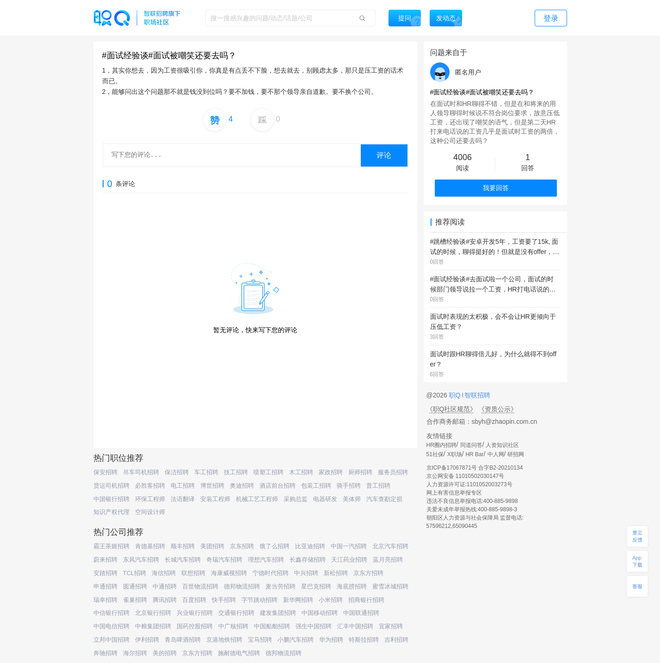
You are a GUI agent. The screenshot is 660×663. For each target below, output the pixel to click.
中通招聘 (165, 586)
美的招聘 (165, 653)
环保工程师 (150, 499)
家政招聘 (331, 472)
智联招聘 (477, 395)
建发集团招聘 (278, 612)
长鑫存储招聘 (308, 559)
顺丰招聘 (183, 546)
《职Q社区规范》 (451, 409)
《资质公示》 (497, 409)
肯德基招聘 (150, 546)
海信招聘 (164, 573)
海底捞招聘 (352, 586)
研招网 (515, 454)
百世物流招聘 (200, 586)
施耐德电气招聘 (239, 653)
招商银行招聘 (366, 599)
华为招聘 (331, 639)
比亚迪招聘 (310, 546)
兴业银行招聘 (195, 612)
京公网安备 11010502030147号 (465, 476)
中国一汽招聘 (349, 546)
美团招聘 (212, 546)
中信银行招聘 (111, 612)
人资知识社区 (502, 445)
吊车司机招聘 (141, 472)
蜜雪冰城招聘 (390, 586)
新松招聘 (336, 573)
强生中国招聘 (314, 626)
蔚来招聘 (105, 559)
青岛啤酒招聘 (183, 639)
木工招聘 (301, 472)
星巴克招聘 (316, 586)
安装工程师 (215, 499)
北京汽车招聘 (390, 546)
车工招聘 (206, 472)
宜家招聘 (391, 626)
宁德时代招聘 (271, 573)
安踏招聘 (105, 573)
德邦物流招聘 (242, 586)
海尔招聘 (135, 653)
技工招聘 (236, 472)
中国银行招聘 (111, 499)
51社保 (435, 454)
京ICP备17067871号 (451, 468)
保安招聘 (105, 472)
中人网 (495, 454)
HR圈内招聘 (441, 445)
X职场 (454, 454)
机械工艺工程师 (257, 499)
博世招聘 (212, 485)
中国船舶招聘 (272, 626)
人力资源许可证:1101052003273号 (469, 484)
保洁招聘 (177, 472)
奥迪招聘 (242, 485)
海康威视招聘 (229, 573)
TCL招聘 (135, 573)
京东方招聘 (368, 573)
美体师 (352, 499)
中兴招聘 (306, 573)
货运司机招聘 (111, 485)
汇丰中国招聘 (355, 626)
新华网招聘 (298, 599)
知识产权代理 (111, 511)
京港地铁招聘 (224, 639)
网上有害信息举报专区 (454, 493)
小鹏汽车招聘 (296, 639)
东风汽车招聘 (141, 559)
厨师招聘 (360, 472)
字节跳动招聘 (259, 599)
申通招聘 (105, 586)
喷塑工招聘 (268, 472)
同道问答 (471, 445)
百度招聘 (194, 599)
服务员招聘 (393, 472)
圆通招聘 (135, 586)
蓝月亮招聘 (388, 559)
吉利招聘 (396, 639)
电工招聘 (183, 485)
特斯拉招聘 (364, 639)
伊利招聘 (147, 639)
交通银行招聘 (236, 612)
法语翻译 (183, 499)
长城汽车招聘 (183, 559)
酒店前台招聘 (277, 485)
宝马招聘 (260, 639)
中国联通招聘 (361, 612)
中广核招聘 (233, 626)
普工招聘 (378, 485)
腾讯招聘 (165, 599)
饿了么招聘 (274, 546)
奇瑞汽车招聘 (224, 559)
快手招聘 (224, 599)
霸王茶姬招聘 (111, 546)
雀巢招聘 (135, 599)
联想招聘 (193, 573)
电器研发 (325, 499)
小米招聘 (331, 599)
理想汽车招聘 (266, 559)
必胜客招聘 (150, 485)
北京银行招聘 (153, 612)
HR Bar (474, 454)
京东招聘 (242, 546)
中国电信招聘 (111, 626)
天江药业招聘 (349, 559)
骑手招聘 (349, 485)
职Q (456, 395)
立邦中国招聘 (111, 639)
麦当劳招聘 (280, 586)
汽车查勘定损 (384, 499)
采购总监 (296, 499)
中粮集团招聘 (153, 626)
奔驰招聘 (105, 653)
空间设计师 (150, 511)
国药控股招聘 (195, 626)
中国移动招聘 (320, 612)
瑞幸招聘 (105, 599)
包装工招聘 (316, 485)
